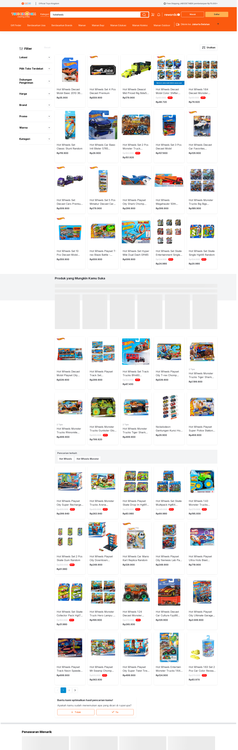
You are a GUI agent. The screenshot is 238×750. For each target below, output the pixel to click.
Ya (115, 664)
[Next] (75, 642)
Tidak (76, 664)
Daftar (217, 14)
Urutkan (208, 47)
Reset (47, 47)
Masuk (193, 14)
